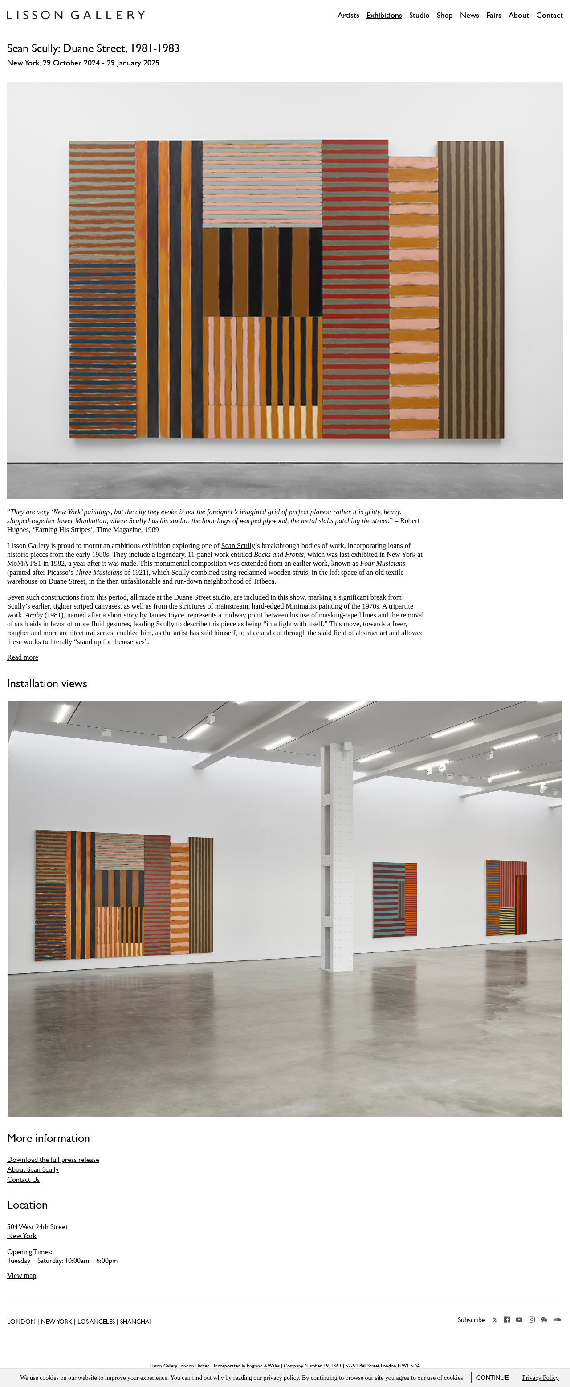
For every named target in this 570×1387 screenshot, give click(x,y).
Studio (419, 15)
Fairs (493, 15)
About (519, 15)
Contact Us (23, 1179)
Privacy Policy (540, 1378)
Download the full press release (53, 1159)
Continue (492, 1377)
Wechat (544, 1320)
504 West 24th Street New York (37, 1231)
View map (21, 1275)
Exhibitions (384, 15)
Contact (549, 15)
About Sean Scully (33, 1169)
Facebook (506, 1320)
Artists (348, 15)
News (469, 15)
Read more (22, 657)
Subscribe (471, 1319)
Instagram (531, 1320)
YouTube (519, 1320)
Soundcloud (557, 1320)
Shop (445, 15)
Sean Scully (238, 545)
